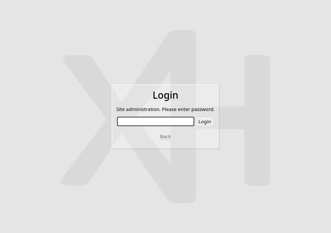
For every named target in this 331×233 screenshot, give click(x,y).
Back (165, 136)
